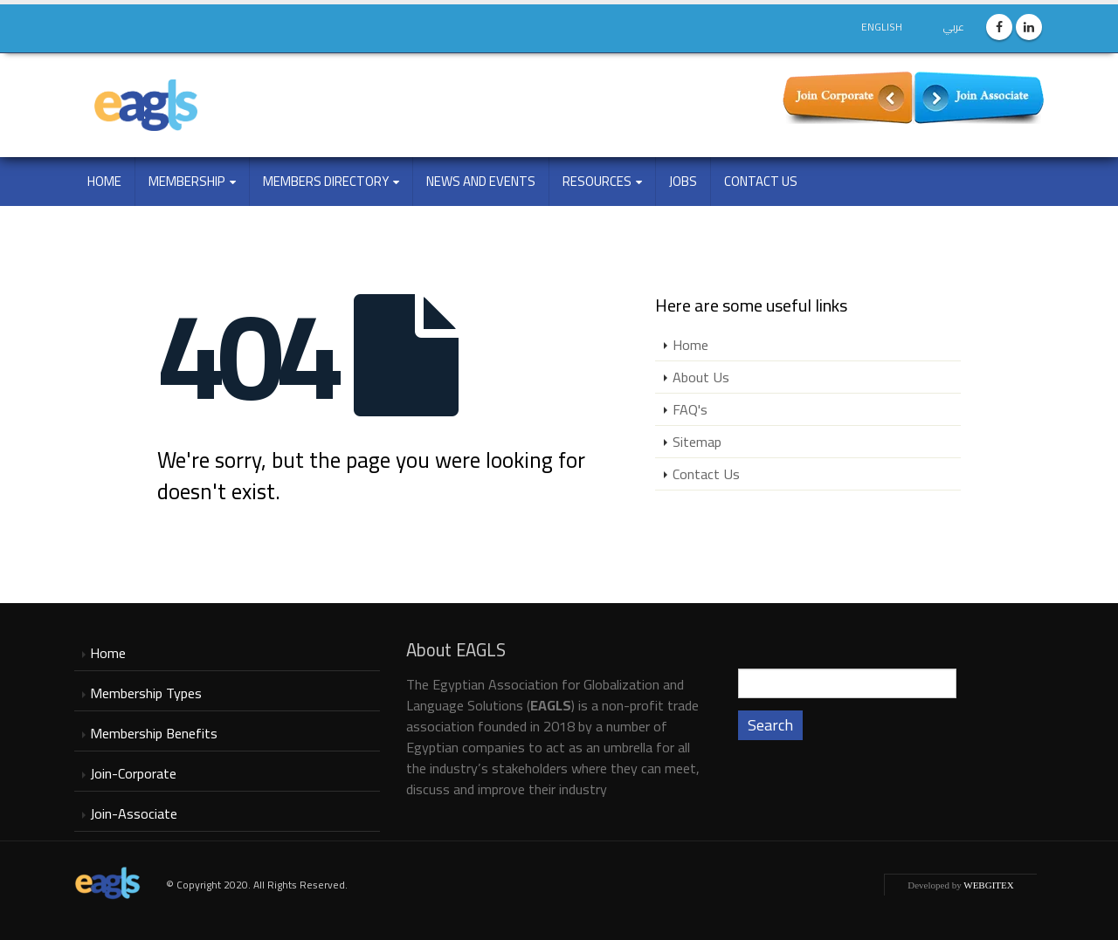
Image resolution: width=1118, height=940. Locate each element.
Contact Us (760, 181)
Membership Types (146, 693)
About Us (701, 377)
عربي (953, 27)
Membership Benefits (153, 733)
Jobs (683, 181)
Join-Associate (133, 813)
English (881, 27)
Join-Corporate (133, 773)
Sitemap (697, 442)
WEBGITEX (988, 885)
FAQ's (690, 409)
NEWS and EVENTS (480, 181)
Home (104, 181)
